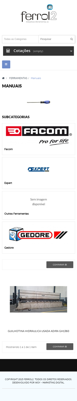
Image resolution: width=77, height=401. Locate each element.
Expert (8, 183)
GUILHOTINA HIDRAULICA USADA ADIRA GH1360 (38, 331)
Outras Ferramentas (16, 213)
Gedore (9, 247)
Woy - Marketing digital (49, 382)
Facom (8, 149)
